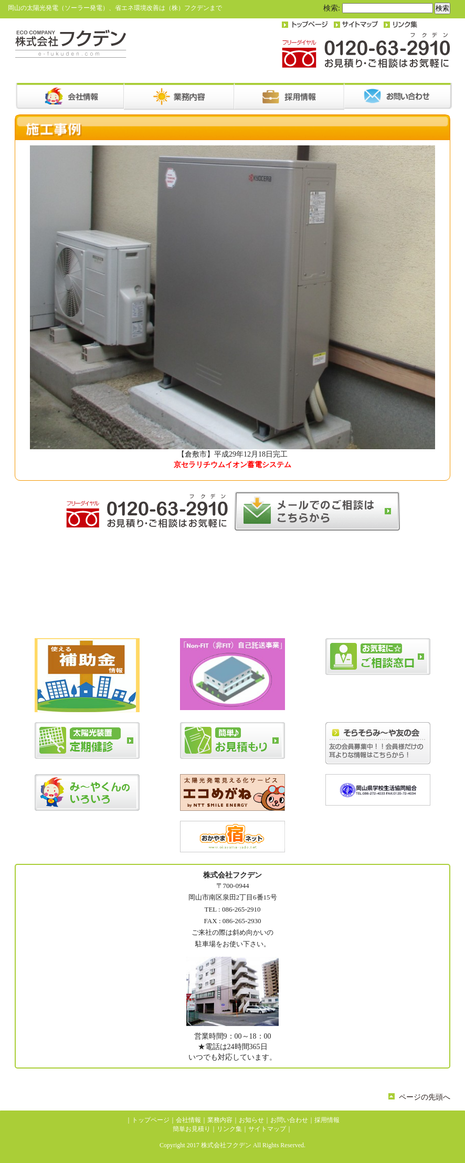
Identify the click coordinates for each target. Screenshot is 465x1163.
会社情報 (188, 1120)
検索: (331, 8)
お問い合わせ (289, 1120)
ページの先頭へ (424, 1097)
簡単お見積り (191, 1129)
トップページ (151, 1120)
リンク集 (229, 1129)
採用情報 (327, 1120)
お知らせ (251, 1120)
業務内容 (219, 1120)
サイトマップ (267, 1129)
